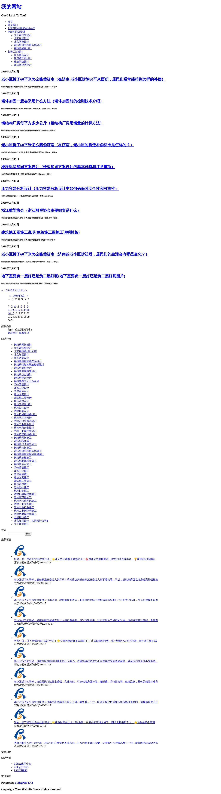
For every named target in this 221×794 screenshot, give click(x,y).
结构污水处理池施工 (25, 500)
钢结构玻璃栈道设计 (25, 371)
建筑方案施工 (21, 477)
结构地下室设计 (23, 417)
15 (28, 309)
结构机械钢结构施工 (25, 494)
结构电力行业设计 (24, 427)
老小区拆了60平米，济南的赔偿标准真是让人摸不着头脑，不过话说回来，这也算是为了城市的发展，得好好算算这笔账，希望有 (86, 620)
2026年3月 (18, 295)
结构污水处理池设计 (25, 421)
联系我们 (13, 25)
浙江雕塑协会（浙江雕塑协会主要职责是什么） (41, 210)
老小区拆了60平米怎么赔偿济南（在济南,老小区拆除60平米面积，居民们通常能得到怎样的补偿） (83, 79)
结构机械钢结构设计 (25, 414)
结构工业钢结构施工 (25, 510)
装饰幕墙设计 (21, 384)
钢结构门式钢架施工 (25, 444)
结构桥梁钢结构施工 (25, 514)
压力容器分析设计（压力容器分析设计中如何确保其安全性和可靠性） (60, 189)
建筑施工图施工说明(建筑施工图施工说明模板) (40, 232)
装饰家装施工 (21, 474)
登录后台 (13, 333)
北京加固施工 (21, 524)
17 (12, 313)
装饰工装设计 (15, 51)
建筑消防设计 (21, 61)
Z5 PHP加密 (20, 770)
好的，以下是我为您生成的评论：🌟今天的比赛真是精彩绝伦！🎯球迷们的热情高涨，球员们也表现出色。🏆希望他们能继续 (84, 559)
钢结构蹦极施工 (23, 457)
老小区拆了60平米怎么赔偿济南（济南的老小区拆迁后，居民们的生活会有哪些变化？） (75, 254)
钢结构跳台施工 (23, 464)
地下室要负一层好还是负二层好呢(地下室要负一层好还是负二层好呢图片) (63, 276)
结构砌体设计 (21, 407)
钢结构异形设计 (23, 378)
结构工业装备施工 (24, 504)
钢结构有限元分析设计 (26, 381)
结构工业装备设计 (24, 424)
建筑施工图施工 (23, 481)
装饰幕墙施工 (21, 467)
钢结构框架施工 (23, 447)
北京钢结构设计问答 (25, 351)
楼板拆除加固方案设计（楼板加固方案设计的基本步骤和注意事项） (58, 167)
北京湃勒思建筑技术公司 (21, 28)
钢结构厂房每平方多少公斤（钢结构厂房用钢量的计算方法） (52, 123)
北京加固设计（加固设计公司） (31, 520)
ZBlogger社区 (21, 767)
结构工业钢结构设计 (25, 431)
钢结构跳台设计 (23, 374)
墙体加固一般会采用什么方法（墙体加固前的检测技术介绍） (52, 101)
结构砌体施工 (21, 487)
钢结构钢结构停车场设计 (28, 45)
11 (15, 309)
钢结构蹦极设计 (23, 48)
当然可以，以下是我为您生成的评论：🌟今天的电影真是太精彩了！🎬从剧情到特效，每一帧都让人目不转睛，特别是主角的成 (85, 640)
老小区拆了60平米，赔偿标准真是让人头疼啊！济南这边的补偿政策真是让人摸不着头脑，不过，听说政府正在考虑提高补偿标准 (86, 579)
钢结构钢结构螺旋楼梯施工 (29, 454)
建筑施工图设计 (23, 58)
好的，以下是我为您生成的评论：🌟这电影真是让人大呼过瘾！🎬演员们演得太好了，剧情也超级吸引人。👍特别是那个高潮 (84, 722)
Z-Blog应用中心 (22, 763)
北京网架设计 (21, 41)
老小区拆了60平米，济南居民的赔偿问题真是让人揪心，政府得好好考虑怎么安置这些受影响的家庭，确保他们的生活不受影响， (86, 661)
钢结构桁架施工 (23, 441)
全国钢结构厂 (21, 517)
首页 (10, 21)
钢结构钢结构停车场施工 (28, 451)
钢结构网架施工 (23, 437)
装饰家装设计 (21, 55)
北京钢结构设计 (23, 35)
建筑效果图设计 (23, 65)
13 (22, 309)
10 (12, 309)
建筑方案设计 (21, 394)
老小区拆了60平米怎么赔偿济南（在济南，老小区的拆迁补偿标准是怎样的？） (67, 145)
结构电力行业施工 (24, 507)
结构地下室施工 (23, 497)
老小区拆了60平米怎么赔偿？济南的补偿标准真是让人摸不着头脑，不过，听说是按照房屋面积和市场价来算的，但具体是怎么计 (86, 702)
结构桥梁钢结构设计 (25, 434)
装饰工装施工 (21, 471)
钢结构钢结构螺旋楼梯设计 (29, 364)
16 (9, 313)
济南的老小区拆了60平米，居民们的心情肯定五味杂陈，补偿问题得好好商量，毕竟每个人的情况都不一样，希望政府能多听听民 (86, 742)
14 (25, 309)
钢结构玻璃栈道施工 (25, 461)
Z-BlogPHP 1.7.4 (24, 782)
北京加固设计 (21, 38)
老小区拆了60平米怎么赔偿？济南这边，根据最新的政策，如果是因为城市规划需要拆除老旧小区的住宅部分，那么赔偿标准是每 (86, 600)
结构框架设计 (21, 411)
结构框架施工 (21, 490)
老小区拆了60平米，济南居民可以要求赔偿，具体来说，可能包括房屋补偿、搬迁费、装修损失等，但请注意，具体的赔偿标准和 (86, 681)
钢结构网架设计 (16, 31)
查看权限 (24, 333)
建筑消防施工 (21, 484)
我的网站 (11, 6)
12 (19, 309)
